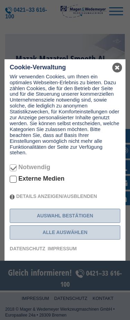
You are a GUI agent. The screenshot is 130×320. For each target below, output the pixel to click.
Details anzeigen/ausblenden (56, 196)
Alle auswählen (65, 232)
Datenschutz (27, 248)
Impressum (62, 248)
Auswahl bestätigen (65, 215)
